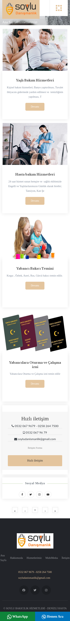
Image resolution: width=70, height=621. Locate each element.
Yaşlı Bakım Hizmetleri (35, 80)
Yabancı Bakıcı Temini (35, 268)
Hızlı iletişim (35, 460)
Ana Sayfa (9, 22)
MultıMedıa (51, 558)
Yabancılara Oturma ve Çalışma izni (35, 365)
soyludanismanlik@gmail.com (34, 577)
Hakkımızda (16, 558)
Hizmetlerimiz (26, 22)
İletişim (66, 558)
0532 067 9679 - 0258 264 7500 (35, 572)
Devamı (35, 106)
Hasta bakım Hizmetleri (35, 174)
